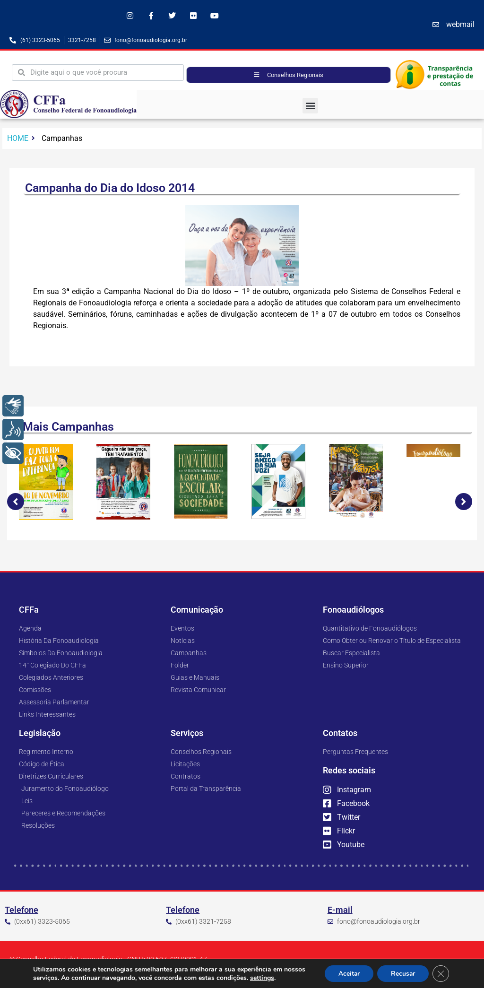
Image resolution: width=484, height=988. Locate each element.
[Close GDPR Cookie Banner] (440, 973)
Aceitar (346, 973)
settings (285, 977)
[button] (310, 105)
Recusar (401, 973)
